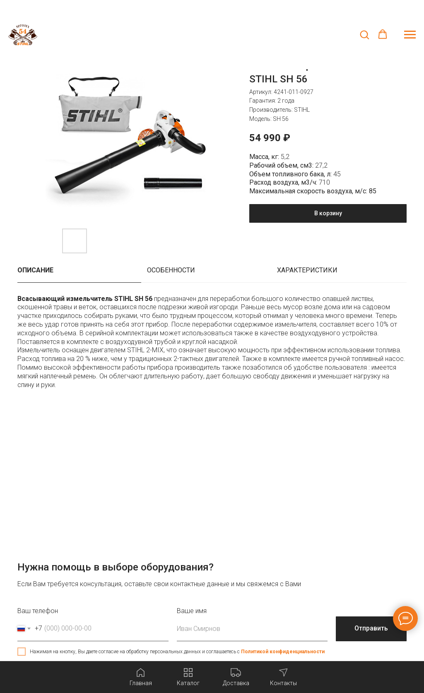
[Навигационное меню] (410, 35)
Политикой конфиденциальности (283, 651)
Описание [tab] (35, 270)
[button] (364, 34)
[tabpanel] (212, 346)
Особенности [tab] (171, 270)
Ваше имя (192, 611)
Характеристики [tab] (307, 270)
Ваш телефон (37, 611)
